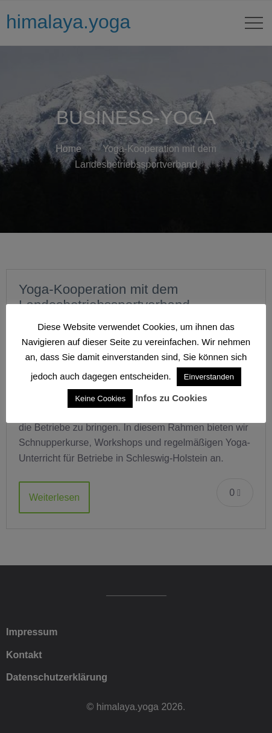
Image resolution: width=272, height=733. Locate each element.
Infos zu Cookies (171, 398)
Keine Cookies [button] (100, 398)
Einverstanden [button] (209, 376)
